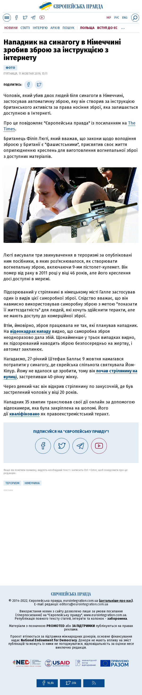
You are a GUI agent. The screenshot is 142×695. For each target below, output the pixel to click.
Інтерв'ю (40, 28)
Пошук (68, 28)
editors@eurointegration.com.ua (83, 604)
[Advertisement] (71, 524)
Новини (11, 28)
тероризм (12, 483)
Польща (87, 28)
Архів (55, 28)
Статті (25, 28)
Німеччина (32, 483)
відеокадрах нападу (30, 331)
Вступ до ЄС (107, 28)
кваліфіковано (24, 414)
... (123, 27)
